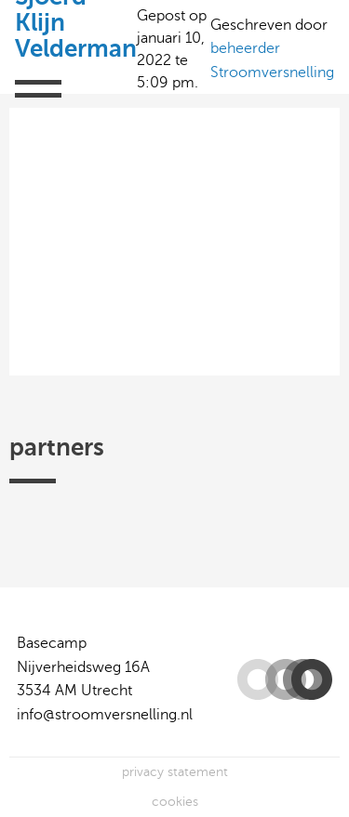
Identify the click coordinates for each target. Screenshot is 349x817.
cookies (175, 802)
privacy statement (175, 772)
